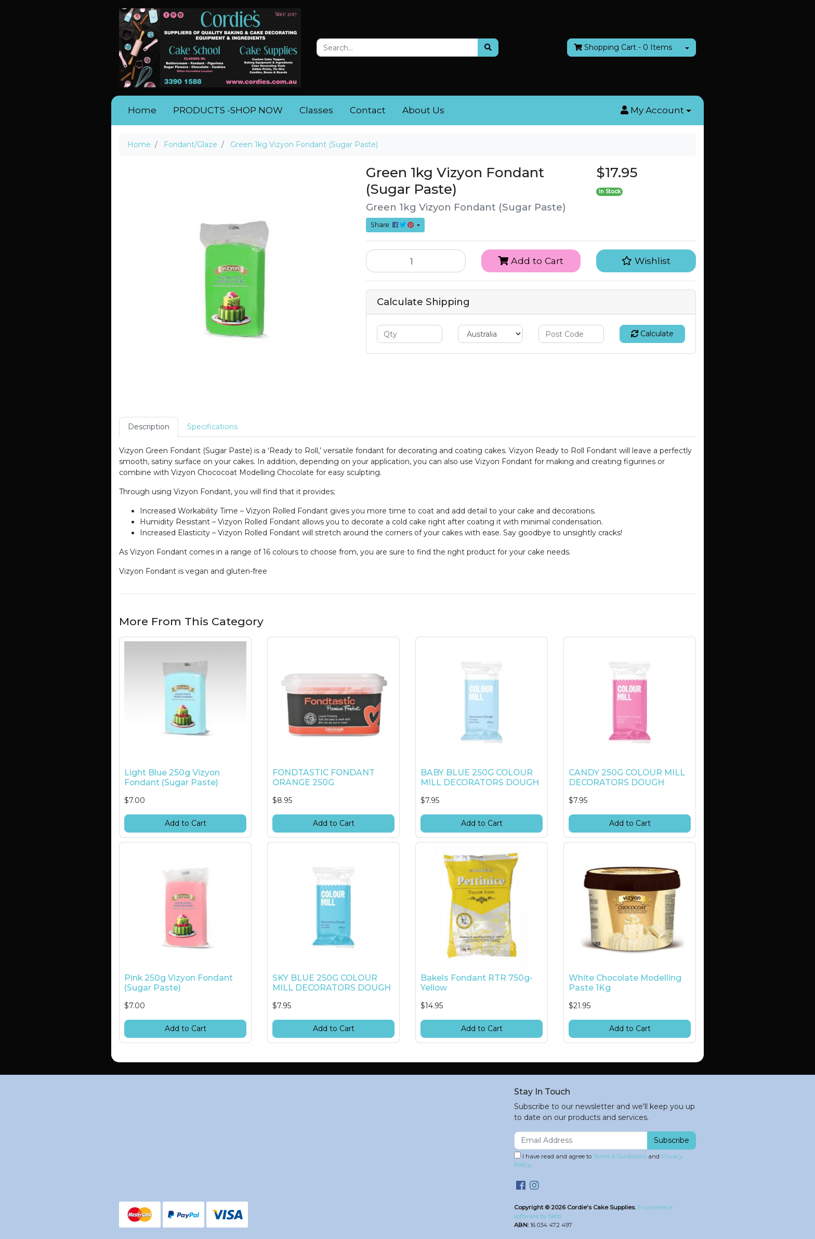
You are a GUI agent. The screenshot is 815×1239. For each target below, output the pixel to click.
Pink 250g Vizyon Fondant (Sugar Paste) (178, 983)
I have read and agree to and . (598, 1160)
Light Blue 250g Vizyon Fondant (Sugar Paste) (172, 777)
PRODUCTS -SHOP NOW (228, 110)
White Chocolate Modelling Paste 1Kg (625, 983)
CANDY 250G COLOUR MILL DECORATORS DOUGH (627, 777)
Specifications (212, 426)
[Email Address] (581, 1140)
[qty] (409, 334)
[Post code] (571, 334)
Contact (368, 110)
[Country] (490, 334)
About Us (423, 110)
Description (148, 426)
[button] (655, 111)
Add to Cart (530, 260)
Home (142, 110)
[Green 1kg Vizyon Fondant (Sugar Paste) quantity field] (416, 260)
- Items (623, 47)
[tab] (148, 427)
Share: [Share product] (393, 225)
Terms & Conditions (620, 1156)
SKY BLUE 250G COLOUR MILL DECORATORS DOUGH (331, 983)
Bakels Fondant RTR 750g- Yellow (476, 983)
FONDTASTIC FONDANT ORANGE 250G (323, 777)
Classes (316, 110)
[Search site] (488, 47)
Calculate (652, 333)
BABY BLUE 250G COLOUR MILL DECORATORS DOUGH (479, 777)
